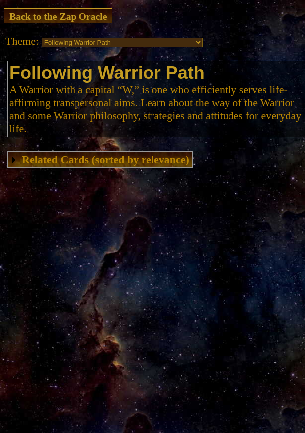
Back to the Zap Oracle (58, 16)
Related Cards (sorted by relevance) (105, 159)
